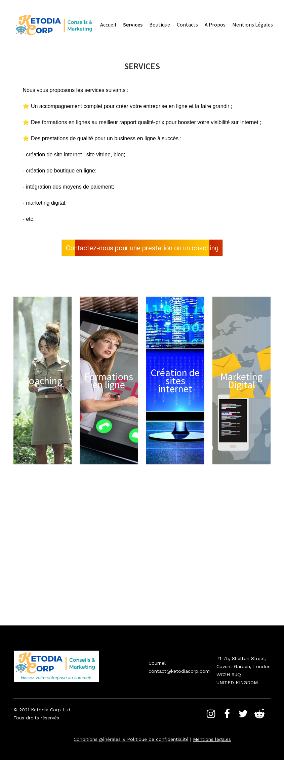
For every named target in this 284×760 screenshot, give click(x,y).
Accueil (108, 24)
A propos (215, 24)
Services (133, 24)
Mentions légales (252, 24)
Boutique (159, 24)
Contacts (187, 24)
